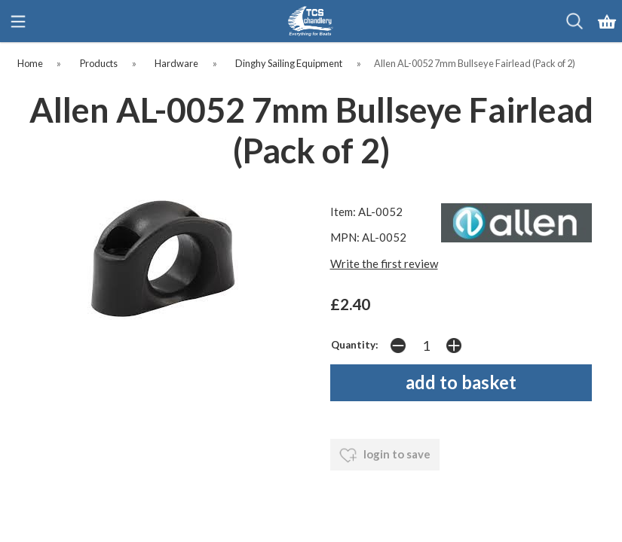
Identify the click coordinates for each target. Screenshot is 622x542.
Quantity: (354, 345)
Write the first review (384, 263)
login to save (384, 455)
